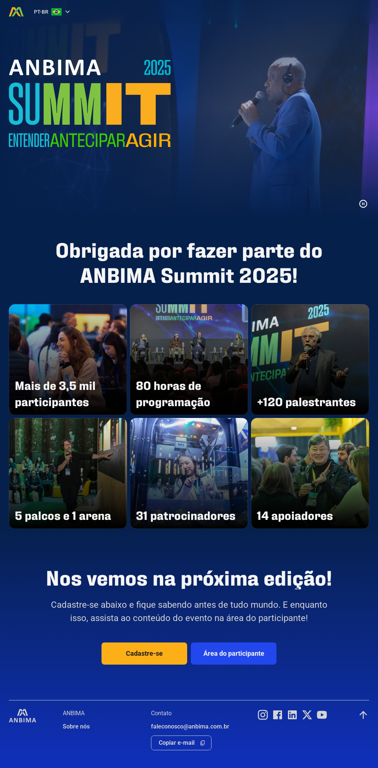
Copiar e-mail (177, 742)
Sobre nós (76, 726)
